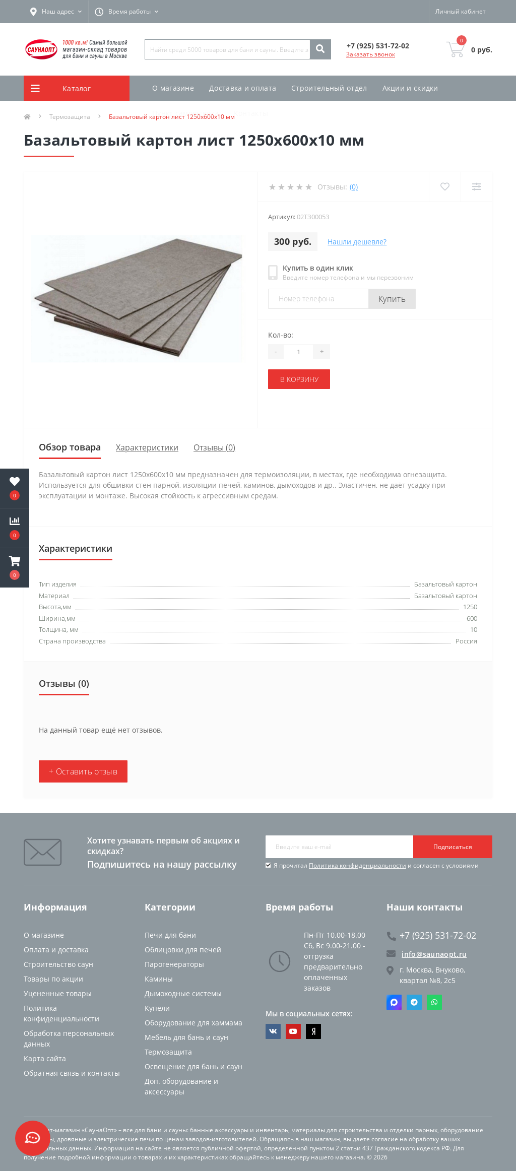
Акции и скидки (410, 88)
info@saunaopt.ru (426, 954)
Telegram (414, 1002)
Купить (392, 298)
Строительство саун (58, 964)
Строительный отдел (329, 88)
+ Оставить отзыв (83, 771)
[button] (14, 568)
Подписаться (452, 846)
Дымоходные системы (183, 993)
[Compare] (476, 187)
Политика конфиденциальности (357, 865)
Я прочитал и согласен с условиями (376, 865)
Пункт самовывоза (185, 113)
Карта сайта (45, 1058)
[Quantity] (298, 351)
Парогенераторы (174, 964)
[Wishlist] (445, 187)
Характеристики (147, 447)
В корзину (299, 379)
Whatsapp (434, 1002)
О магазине (173, 88)
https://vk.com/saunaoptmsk (273, 1031)
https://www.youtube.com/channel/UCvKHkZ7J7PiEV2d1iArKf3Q (293, 1031)
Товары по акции (53, 979)
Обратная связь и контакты (72, 1073)
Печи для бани (170, 935)
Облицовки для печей (183, 949)
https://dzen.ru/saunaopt (313, 1031)
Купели (157, 1008)
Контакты (251, 113)
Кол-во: (280, 335)
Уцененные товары (58, 993)
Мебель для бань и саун (186, 1037)
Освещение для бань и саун (193, 1066)
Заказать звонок (370, 54)
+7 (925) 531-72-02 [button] (431, 935)
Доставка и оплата (242, 88)
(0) (354, 186)
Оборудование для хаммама (193, 1022)
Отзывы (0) (214, 447)
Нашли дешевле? (357, 241)
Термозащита (168, 1052)
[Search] (320, 49)
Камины (159, 979)
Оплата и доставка (56, 949)
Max (394, 1002)
